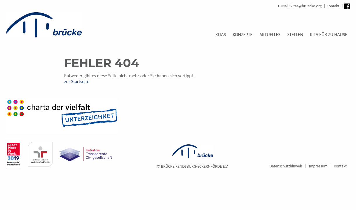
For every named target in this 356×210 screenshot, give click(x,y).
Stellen (295, 34)
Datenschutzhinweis (286, 166)
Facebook (347, 6)
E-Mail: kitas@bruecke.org (300, 6)
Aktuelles (269, 34)
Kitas (221, 34)
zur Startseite (76, 81)
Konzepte (243, 34)
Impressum (318, 166)
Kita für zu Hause (328, 34)
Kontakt (333, 6)
